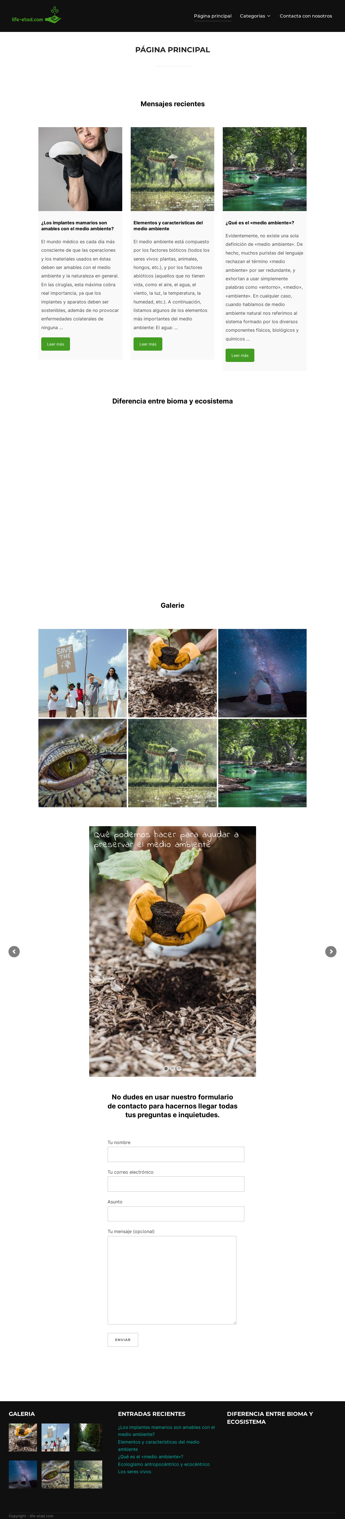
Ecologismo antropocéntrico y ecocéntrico (164, 1464)
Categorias (255, 16)
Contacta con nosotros (306, 16)
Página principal (213, 16)
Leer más (55, 344)
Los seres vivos (134, 1471)
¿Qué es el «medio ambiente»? (150, 1456)
